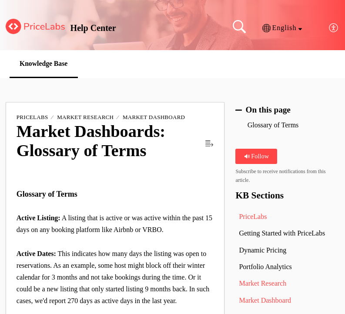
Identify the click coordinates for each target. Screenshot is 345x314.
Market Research (85, 117)
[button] (282, 28)
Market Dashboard (154, 117)
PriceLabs (32, 117)
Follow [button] (256, 156)
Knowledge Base (45, 63)
